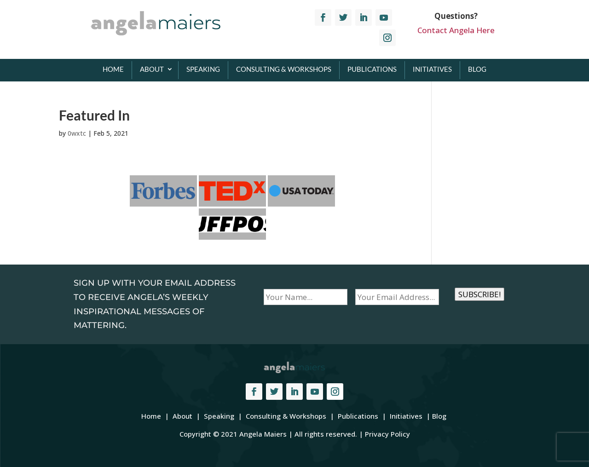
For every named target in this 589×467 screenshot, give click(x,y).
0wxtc (77, 133)
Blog (477, 69)
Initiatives (432, 69)
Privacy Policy (387, 433)
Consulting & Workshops (283, 69)
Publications (372, 69)
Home (113, 69)
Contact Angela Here (456, 30)
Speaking (203, 69)
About (152, 69)
